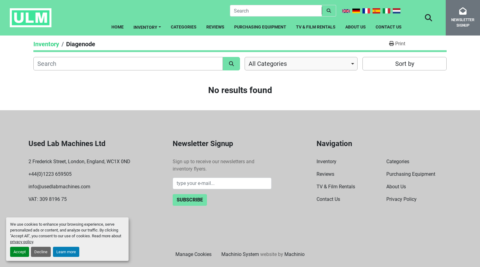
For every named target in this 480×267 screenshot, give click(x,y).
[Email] (222, 183)
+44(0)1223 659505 (50, 174)
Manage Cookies (193, 254)
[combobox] (301, 63)
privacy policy (21, 241)
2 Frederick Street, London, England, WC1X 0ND (79, 161)
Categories (184, 26)
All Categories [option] (268, 63)
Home (117, 26)
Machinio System (240, 254)
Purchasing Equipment (260, 26)
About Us (355, 26)
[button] (147, 26)
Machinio (294, 254)
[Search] (276, 11)
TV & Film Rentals (316, 26)
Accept (19, 252)
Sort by (404, 63)
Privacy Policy (401, 199)
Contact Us (389, 26)
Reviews (215, 26)
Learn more (66, 252)
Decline (40, 252)
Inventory (145, 27)
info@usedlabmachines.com (59, 187)
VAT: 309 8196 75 (47, 199)
